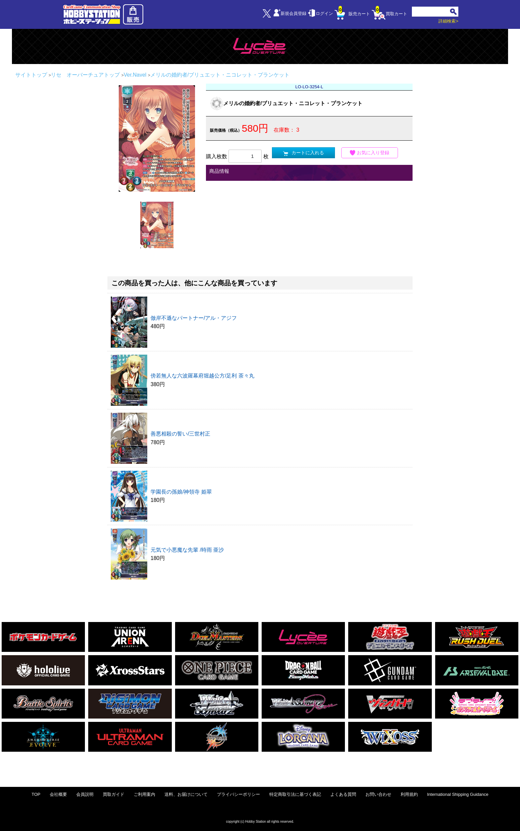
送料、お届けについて (186, 794)
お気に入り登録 (370, 153)
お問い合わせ (378, 794)
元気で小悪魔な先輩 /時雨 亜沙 (187, 550)
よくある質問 (343, 794)
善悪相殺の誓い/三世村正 (180, 434)
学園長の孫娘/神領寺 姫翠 (181, 492)
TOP (36, 794)
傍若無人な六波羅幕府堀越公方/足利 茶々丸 (202, 376)
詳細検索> (448, 21)
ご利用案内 (144, 794)
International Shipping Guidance (457, 794)
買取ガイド (113, 794)
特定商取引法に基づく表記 (295, 794)
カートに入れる (303, 152)
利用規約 (409, 794)
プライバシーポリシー (238, 794)
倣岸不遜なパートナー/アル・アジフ (194, 318)
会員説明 (85, 794)
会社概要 (58, 794)
